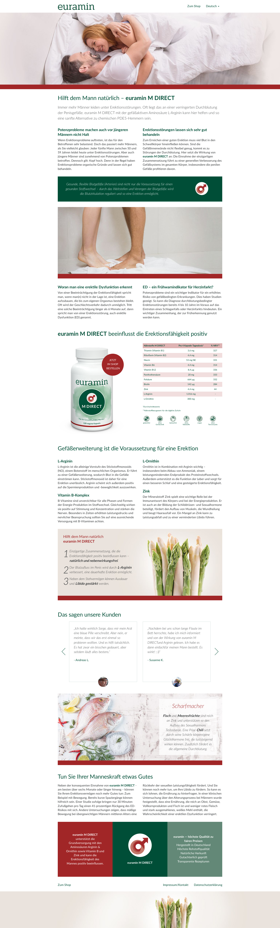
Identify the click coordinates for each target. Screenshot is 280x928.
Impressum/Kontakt (175, 885)
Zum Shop (193, 6)
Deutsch (212, 6)
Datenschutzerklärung (208, 885)
